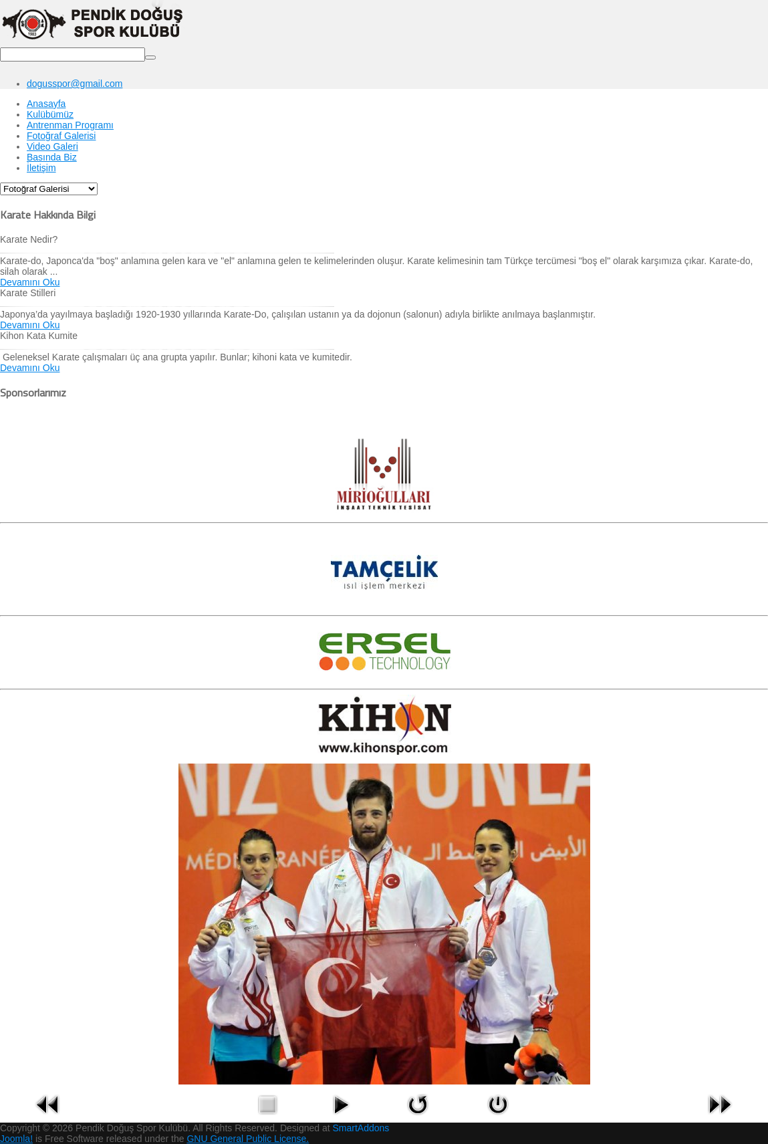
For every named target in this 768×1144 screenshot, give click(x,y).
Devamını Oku (29, 282)
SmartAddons (361, 1128)
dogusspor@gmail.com (74, 83)
